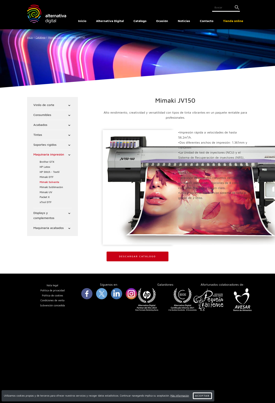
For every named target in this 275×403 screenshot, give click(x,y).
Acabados (40, 124)
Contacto (206, 21)
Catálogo (40, 37)
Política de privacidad (52, 290)
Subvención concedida (52, 305)
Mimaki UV (46, 192)
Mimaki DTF (46, 177)
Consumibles (42, 115)
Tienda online (233, 21)
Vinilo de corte (43, 105)
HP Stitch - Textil (49, 172)
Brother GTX (47, 161)
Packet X (45, 197)
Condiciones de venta (52, 300)
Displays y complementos (43, 215)
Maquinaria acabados (48, 228)
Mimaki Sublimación (51, 187)
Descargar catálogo (137, 256)
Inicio (82, 21)
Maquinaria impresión (48, 154)
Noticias (184, 21)
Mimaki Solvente (57, 37)
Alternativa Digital (110, 21)
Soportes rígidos (44, 144)
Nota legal (52, 285)
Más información (179, 395)
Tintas (37, 134)
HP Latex (45, 166)
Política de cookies (52, 295)
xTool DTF (46, 202)
